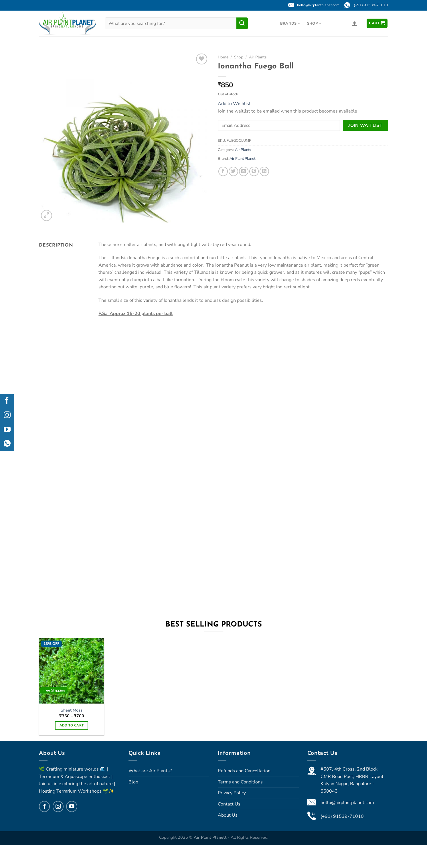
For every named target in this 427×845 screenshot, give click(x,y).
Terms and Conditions (240, 782)
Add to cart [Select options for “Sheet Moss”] (72, 725)
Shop (314, 23)
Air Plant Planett (211, 837)
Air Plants (258, 57)
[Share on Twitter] (233, 171)
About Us (228, 815)
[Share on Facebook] (223, 171)
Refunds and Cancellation (244, 771)
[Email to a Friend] (243, 171)
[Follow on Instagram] (58, 806)
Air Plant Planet (242, 158)
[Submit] (242, 23)
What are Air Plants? (150, 771)
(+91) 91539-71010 (342, 816)
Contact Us (229, 804)
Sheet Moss (71, 710)
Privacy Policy (232, 793)
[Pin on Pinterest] (254, 171)
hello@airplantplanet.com (347, 802)
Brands (290, 23)
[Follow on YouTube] (71, 806)
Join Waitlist (365, 125)
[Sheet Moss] (71, 671)
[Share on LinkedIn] (264, 171)
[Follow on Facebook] (44, 806)
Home (223, 57)
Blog (133, 782)
